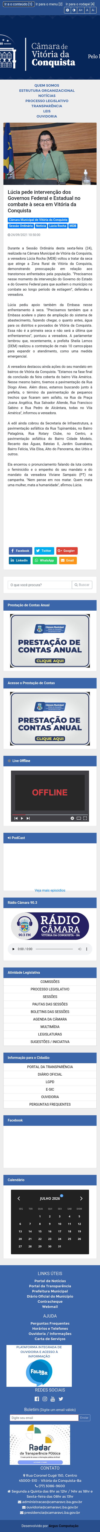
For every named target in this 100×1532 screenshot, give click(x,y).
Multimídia (49, 1027)
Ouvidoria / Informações (50, 1334)
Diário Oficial (50, 1074)
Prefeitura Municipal (50, 1291)
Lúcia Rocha (57, 226)
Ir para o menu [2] (49, 4)
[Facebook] (37, 1399)
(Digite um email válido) (58, 1410)
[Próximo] (81, 1198)
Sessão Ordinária (21, 226)
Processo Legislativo (46, 101)
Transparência (46, 106)
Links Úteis (50, 1273)
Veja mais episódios (50, 890)
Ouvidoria (47, 116)
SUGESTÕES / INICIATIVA (50, 1042)
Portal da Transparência (50, 1067)
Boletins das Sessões (50, 1012)
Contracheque (50, 1302)
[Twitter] (60, 1399)
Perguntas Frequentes (50, 1104)
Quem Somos (46, 85)
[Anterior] (18, 1198)
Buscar (82, 585)
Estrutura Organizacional (47, 91)
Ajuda (50, 1316)
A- (93, 10)
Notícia (41, 226)
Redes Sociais (50, 1390)
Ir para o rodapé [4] (80, 4)
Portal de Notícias (50, 1281)
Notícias (46, 96)
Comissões (49, 982)
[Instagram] (45, 1399)
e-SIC (50, 1089)
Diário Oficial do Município (50, 1296)
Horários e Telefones (50, 1329)
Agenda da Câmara (50, 1019)
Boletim (31, 1409)
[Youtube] (53, 1399)
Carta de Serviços (50, 1339)
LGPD (50, 1082)
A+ (81, 10)
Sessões (50, 997)
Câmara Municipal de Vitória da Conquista (38, 220)
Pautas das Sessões (50, 1004)
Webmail (50, 1307)
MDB (73, 226)
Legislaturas (50, 1034)
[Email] (44, 1417)
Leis (47, 111)
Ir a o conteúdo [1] (19, 4)
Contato (50, 1468)
